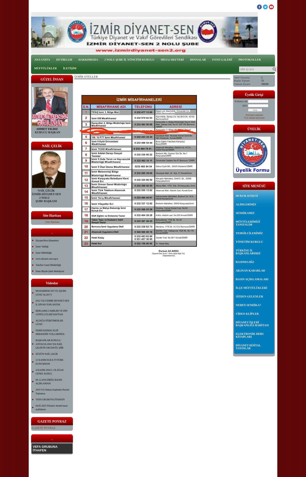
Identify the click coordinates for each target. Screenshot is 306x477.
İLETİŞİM (69, 68)
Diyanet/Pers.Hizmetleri (47, 240)
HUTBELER (64, 59)
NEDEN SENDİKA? (248, 305)
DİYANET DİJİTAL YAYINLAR (248, 347)
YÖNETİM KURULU (249, 242)
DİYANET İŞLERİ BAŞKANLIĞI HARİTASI (252, 324)
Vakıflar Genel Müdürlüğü (48, 265)
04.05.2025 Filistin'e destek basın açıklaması (52, 407)
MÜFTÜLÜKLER (45, 68)
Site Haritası (52, 222)
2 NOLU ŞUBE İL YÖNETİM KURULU (129, 59)
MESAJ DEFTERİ (172, 59)
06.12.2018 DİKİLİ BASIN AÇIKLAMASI (49, 381)
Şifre (245, 105)
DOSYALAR (198, 59)
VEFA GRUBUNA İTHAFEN (50, 399)
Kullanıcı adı (241, 101)
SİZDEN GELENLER (249, 296)
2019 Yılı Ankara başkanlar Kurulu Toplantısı (52, 391)
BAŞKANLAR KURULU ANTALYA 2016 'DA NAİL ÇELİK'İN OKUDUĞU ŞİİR (49, 344)
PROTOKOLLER (249, 59)
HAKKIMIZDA (88, 59)
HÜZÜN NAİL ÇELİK (47, 354)
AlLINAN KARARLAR (250, 270)
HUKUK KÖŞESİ (247, 196)
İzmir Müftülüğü (44, 252)
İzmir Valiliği (42, 246)
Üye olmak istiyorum (254, 117)
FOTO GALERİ (222, 59)
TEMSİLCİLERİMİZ (249, 233)
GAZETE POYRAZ (43, 428)
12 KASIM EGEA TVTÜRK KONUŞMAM (49, 362)
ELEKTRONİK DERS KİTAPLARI (250, 335)
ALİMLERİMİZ (246, 204)
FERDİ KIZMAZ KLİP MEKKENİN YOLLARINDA (50, 332)
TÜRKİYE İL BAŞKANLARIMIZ (248, 252)
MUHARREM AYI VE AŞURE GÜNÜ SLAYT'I (51, 293)
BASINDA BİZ (245, 262)
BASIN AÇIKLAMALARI (252, 279)
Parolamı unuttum (254, 115)
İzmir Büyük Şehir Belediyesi (50, 271)
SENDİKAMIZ (245, 213)
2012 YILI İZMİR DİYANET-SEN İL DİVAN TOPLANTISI (52, 302)
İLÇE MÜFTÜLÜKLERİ (251, 288)
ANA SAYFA (42, 59)
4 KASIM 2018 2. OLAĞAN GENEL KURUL (50, 372)
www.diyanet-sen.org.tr (47, 258)
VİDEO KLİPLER (247, 313)
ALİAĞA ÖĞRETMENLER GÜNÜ (49, 322)
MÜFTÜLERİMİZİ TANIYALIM (248, 223)
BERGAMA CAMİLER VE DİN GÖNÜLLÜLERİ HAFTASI (51, 312)
